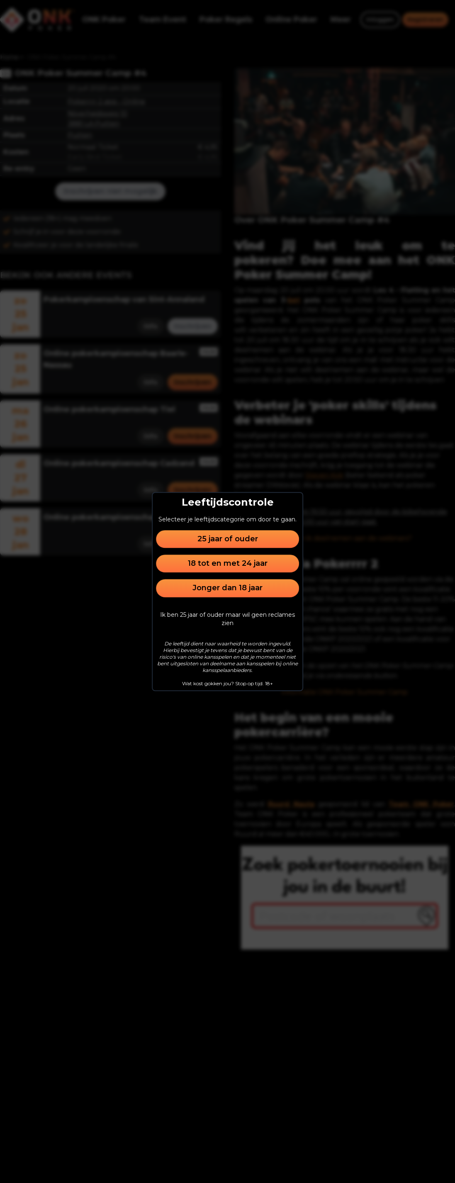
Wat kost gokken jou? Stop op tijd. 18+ (227, 683)
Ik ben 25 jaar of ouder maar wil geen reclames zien (227, 619)
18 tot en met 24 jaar (228, 563)
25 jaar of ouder (227, 538)
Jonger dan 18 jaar (227, 588)
